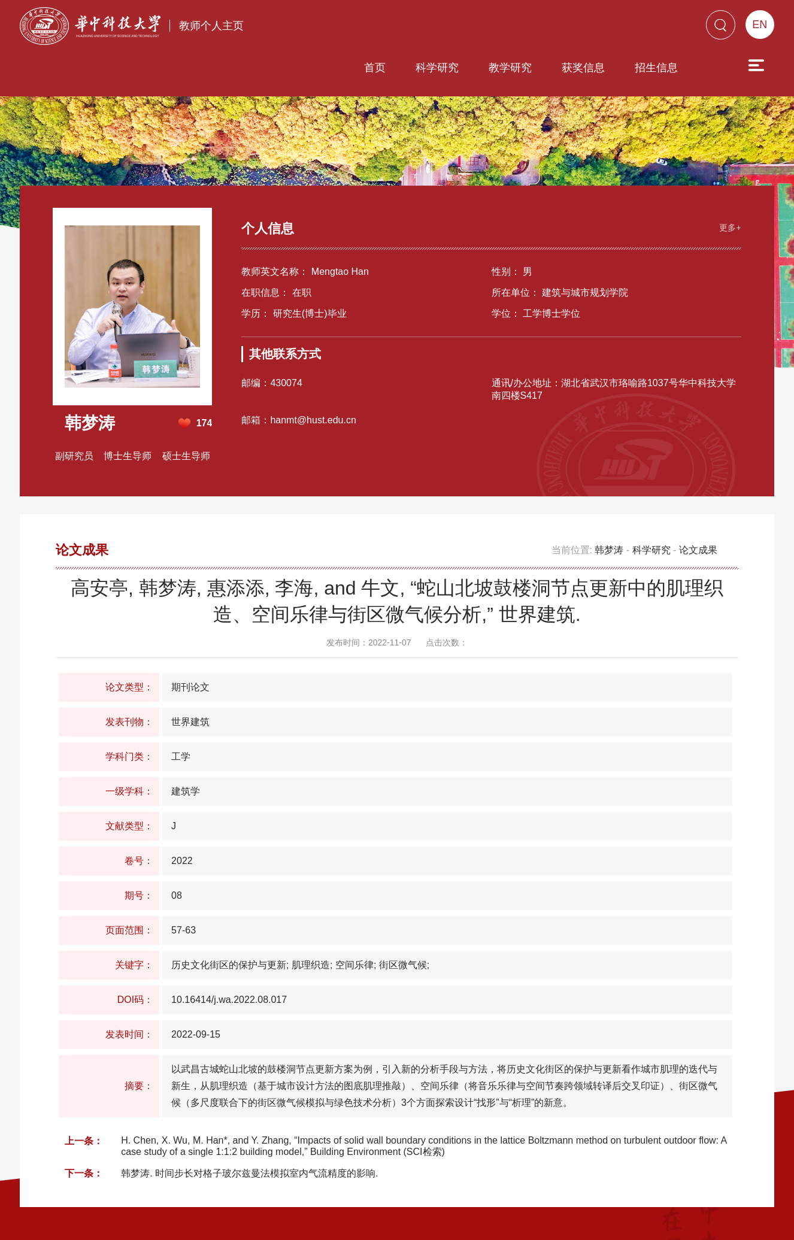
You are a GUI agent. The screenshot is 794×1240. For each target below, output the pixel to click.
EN (759, 25)
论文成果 (698, 498)
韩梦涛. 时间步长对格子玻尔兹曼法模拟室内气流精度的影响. (249, 1122)
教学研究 (441, 28)
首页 (306, 28)
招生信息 (588, 28)
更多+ (727, 174)
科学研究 (368, 28)
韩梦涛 (609, 498)
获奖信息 (515, 28)
